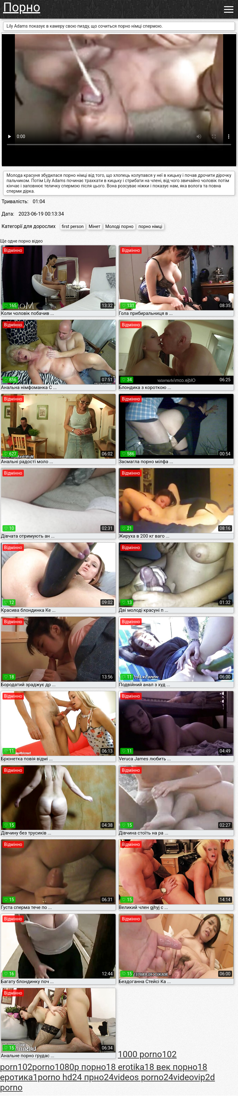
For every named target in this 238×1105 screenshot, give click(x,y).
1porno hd (52, 1077)
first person (73, 226)
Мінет (94, 226)
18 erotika (125, 1067)
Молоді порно (119, 226)
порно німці (150, 226)
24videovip (184, 1077)
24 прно (88, 1077)
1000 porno (140, 1054)
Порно (21, 7)
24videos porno (133, 1077)
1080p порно (80, 1067)
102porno (36, 1067)
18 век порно (170, 1067)
